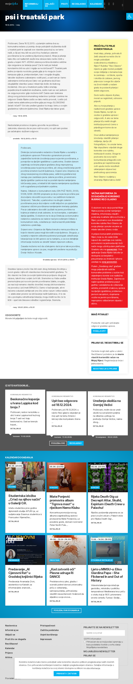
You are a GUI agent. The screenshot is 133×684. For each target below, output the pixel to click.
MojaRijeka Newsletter (99, 650)
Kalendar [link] (96, 4)
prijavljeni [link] (20, 318)
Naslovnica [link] (11, 624)
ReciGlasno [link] (79, 4)
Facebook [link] (106, 3)
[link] (129, 16)
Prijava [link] (9, 652)
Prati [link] (65, 4)
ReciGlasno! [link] (77, 443)
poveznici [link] (112, 249)
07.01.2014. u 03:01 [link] (66, 260)
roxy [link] (18, 25)
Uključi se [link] (49, 5)
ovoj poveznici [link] (109, 262)
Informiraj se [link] (31, 5)
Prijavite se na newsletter (101, 626)
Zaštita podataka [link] (52, 629)
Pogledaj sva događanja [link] (66, 609)
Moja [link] (11, 3)
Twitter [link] (110, 3)
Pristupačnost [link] (50, 624)
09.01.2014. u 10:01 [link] (26, 307)
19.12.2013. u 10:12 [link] (28, 139)
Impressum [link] (48, 638)
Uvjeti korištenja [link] (51, 633)
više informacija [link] (93, 668)
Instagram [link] (106, 7)
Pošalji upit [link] (101, 331)
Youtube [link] (115, 3)
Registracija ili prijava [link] (107, 369)
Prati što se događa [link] (16, 638)
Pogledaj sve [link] (56, 443)
